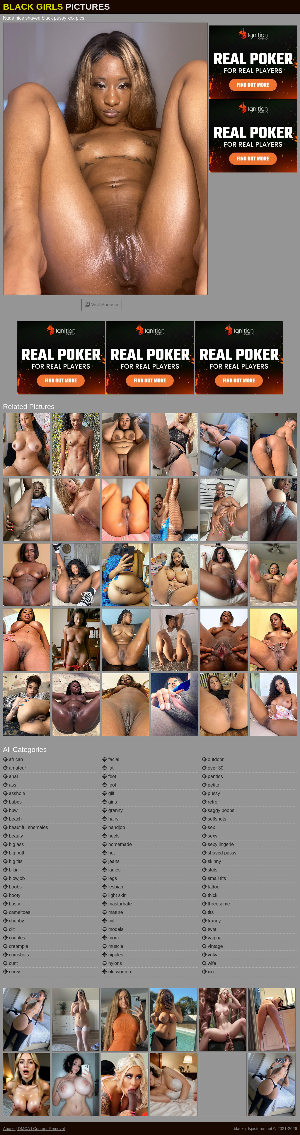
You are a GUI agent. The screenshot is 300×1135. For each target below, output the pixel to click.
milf (108, 920)
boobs (12, 886)
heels (111, 835)
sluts (209, 869)
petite (210, 784)
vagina (212, 937)
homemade (117, 844)
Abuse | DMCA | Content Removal (34, 1128)
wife (209, 963)
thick (209, 895)
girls (109, 801)
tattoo (210, 886)
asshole (14, 793)
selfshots (214, 818)
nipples (112, 954)
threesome (216, 903)
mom (110, 937)
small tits (214, 878)
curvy (11, 971)
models (112, 929)
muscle (112, 946)
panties (212, 776)
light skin (114, 895)
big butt (13, 852)
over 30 (213, 767)
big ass (13, 844)
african (13, 759)
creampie (15, 946)
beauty (13, 835)
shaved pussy (219, 852)
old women (116, 971)
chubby (13, 920)
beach (12, 818)
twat (209, 929)
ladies (111, 869)
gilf (108, 793)
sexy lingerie (218, 844)
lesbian (112, 886)
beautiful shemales (25, 827)
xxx (208, 971)
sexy (209, 835)
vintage (212, 946)
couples (14, 937)
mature (112, 912)
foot (109, 784)
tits (208, 912)
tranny (211, 920)
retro (209, 801)
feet (109, 776)
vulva (210, 954)
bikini (11, 869)
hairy (110, 818)
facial (110, 759)
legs (109, 878)
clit (9, 929)
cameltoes (16, 912)
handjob (113, 827)
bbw (10, 810)
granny (112, 810)
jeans (111, 861)
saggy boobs (218, 810)
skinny (211, 861)
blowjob (14, 878)
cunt (10, 963)
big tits (13, 861)
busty (11, 903)
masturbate (117, 903)
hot (108, 852)
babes (12, 801)
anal (10, 776)
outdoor (213, 759)
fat (107, 767)
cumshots (16, 954)
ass (9, 784)
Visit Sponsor (102, 304)
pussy (211, 793)
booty (12, 895)
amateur (14, 767)
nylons (112, 963)
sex (208, 827)
